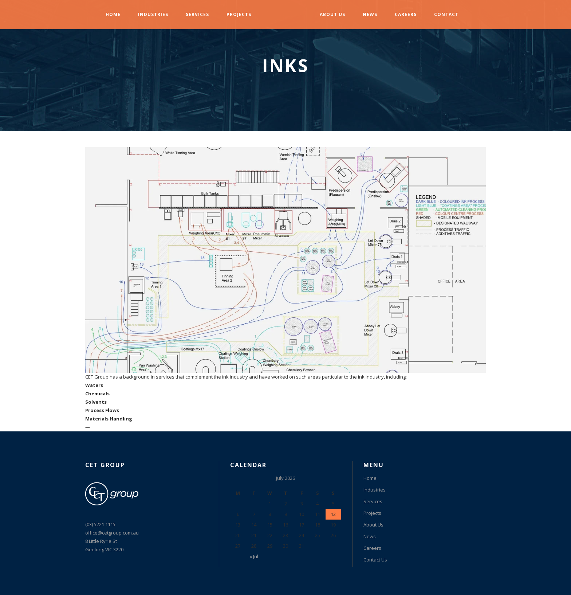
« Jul (253, 556)
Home (370, 478)
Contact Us (375, 559)
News (369, 536)
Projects (372, 513)
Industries (374, 489)
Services (372, 501)
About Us (373, 524)
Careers (372, 548)
